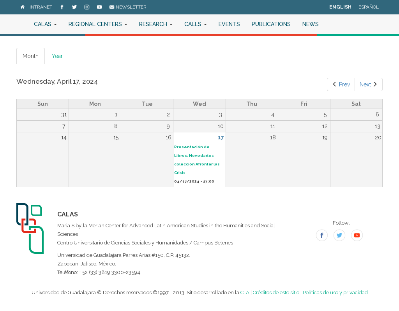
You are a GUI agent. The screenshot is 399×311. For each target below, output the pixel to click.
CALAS (45, 24)
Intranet (41, 7)
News (310, 24)
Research (156, 24)
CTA (244, 292)
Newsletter (128, 7)
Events (229, 24)
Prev (341, 84)
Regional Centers (98, 24)
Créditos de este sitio (276, 292)
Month (34, 58)
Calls (195, 24)
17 (221, 137)
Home (22, 24)
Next (369, 84)
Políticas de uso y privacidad (335, 292)
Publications (271, 24)
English (340, 7)
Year (57, 56)
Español (368, 7)
